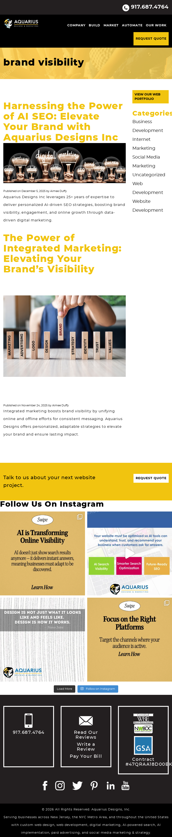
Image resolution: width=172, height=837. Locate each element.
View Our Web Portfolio (147, 97)
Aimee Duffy (58, 191)
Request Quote (151, 38)
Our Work (156, 25)
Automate (132, 25)
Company (76, 25)
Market (111, 25)
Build (94, 25)
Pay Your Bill (86, 756)
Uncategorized (148, 175)
